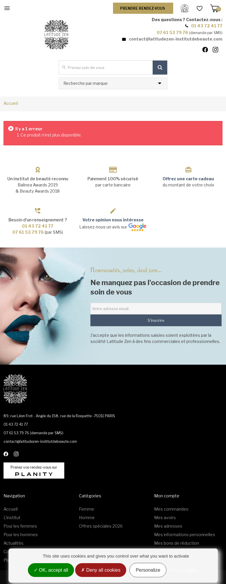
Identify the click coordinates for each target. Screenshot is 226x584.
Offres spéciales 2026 (101, 526)
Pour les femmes (20, 526)
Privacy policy (182, 570)
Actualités (13, 543)
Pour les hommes (21, 534)
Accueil (11, 103)
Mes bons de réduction (176, 543)
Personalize (148, 570)
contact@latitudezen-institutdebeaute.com (175, 38)
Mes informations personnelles (184, 534)
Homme (87, 517)
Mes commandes (171, 508)
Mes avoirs (165, 517)
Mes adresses (168, 526)
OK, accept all (51, 570)
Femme (86, 508)
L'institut (12, 517)
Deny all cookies (100, 570)
